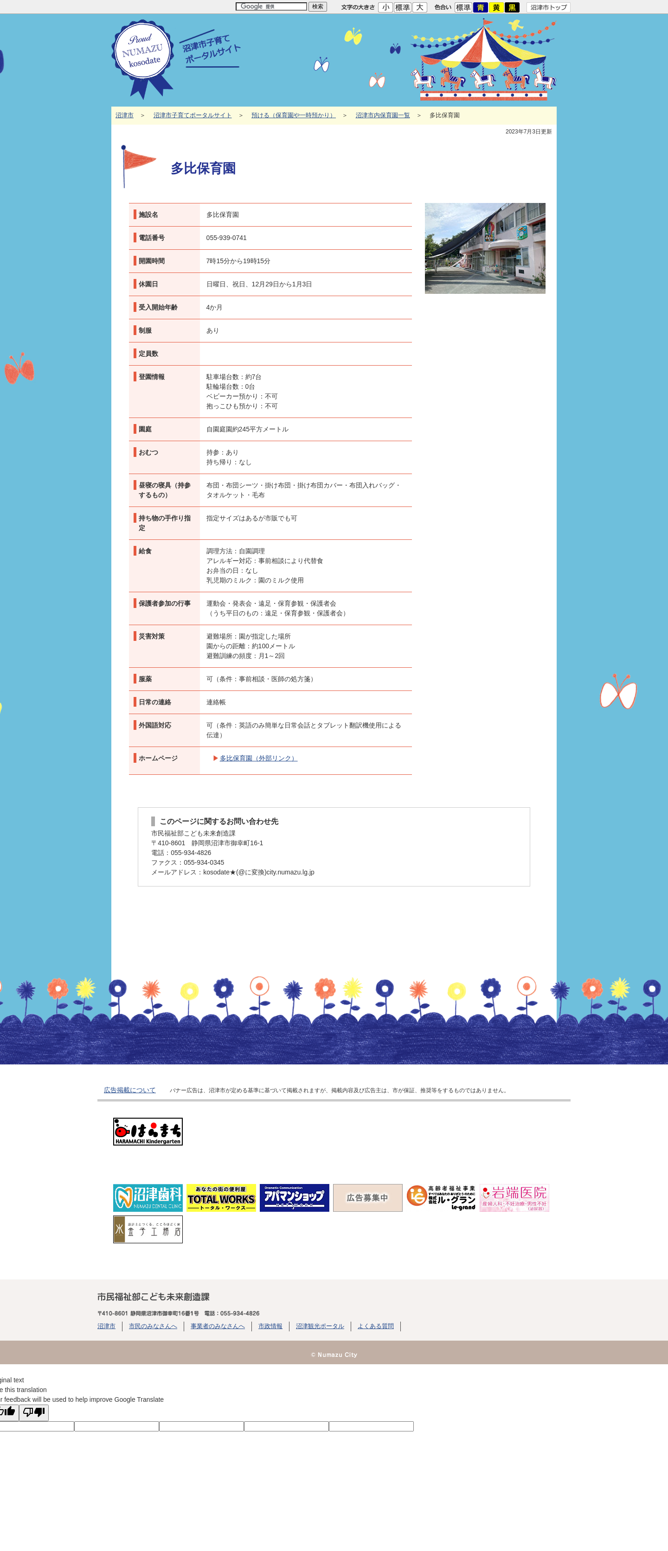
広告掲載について (130, 1090)
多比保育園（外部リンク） (259, 758)
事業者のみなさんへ (218, 1326)
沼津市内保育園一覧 (383, 115)
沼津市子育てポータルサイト (193, 115)
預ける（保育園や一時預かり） (293, 115)
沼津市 (125, 115)
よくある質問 (376, 1326)
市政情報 (270, 1326)
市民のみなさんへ (153, 1326)
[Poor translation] (34, 1413)
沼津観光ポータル (320, 1326)
